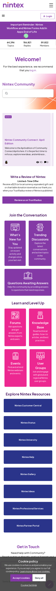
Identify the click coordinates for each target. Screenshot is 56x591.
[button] (28, 585)
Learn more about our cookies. (35, 571)
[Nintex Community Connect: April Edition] (26, 139)
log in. (33, 70)
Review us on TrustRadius (28, 200)
